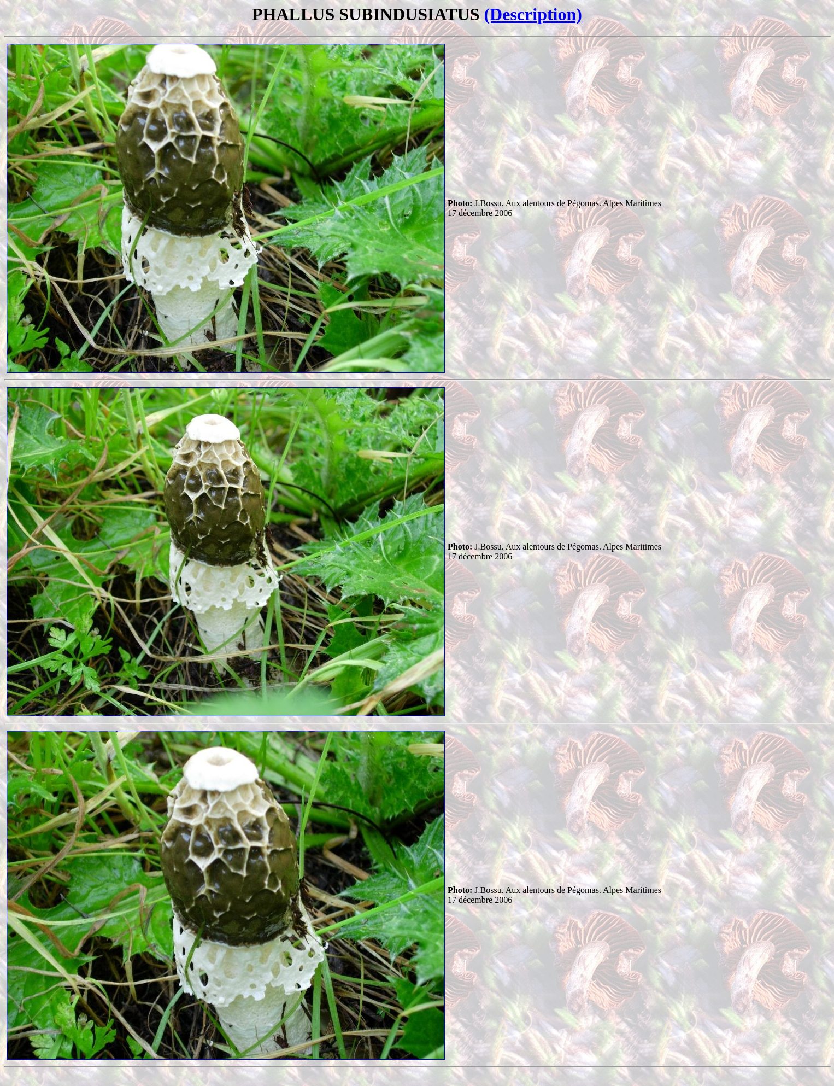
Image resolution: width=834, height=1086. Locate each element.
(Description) (533, 14)
